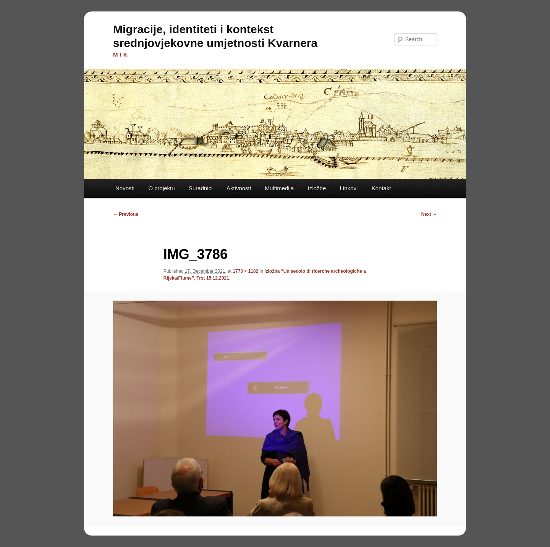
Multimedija (279, 188)
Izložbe (317, 188)
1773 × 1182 (245, 271)
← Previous (125, 214)
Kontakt (381, 188)
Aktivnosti (238, 188)
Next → (429, 214)
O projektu (161, 188)
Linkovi (349, 188)
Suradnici (201, 188)
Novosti (124, 188)
